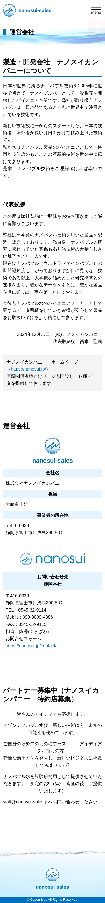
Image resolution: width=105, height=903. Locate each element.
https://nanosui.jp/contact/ (31, 645)
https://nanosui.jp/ (28, 369)
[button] (96, 10)
